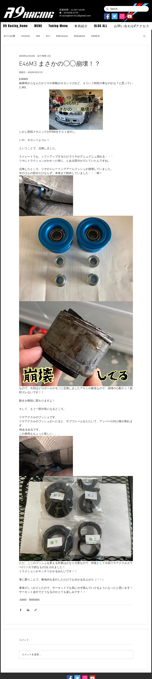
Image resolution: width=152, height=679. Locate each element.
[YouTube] (130, 16)
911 (48, 36)
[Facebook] (107, 16)
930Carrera (62, 36)
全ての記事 (9, 36)
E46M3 (23, 599)
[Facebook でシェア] (20, 610)
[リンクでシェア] (35, 610)
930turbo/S (79, 36)
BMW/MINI (34, 599)
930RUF (95, 36)
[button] (38, 26)
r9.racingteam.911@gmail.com (75, 15)
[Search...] (126, 9)
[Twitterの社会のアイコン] (115, 16)
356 (38, 36)
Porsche (25, 36)
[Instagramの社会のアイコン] (122, 16)
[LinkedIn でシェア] (28, 610)
